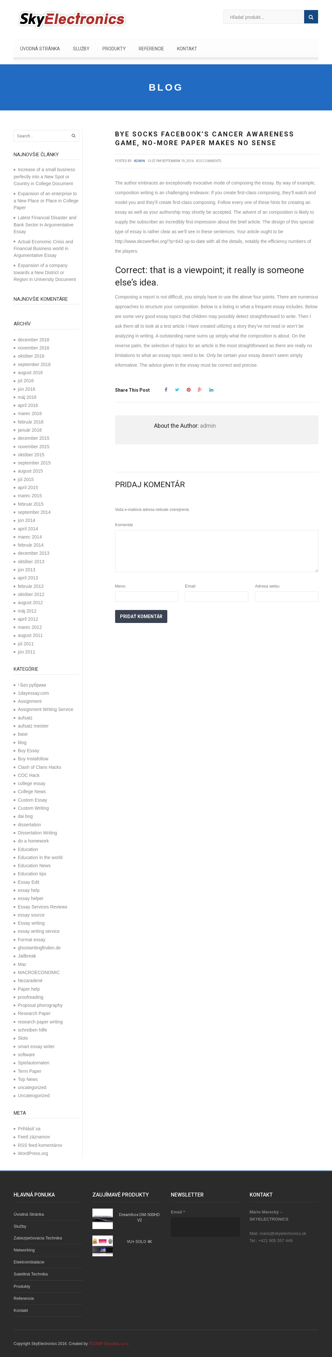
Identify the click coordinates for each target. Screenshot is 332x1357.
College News (32, 791)
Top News (28, 1079)
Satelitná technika (31, 1274)
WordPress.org (33, 1153)
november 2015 (33, 446)
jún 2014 (26, 520)
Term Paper (29, 1071)
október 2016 (31, 356)
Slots (23, 1038)
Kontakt (187, 48)
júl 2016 (26, 380)
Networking (24, 1250)
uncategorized (32, 1087)
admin (139, 161)
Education (28, 849)
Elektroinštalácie (29, 1262)
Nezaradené (30, 980)
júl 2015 (26, 479)
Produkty (114, 48)
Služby (81, 48)
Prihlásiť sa (29, 1128)
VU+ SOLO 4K (139, 1241)
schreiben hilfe (32, 1030)
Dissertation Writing (37, 832)
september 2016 (34, 364)
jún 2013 (26, 569)
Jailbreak (27, 955)
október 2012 (31, 594)
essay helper (30, 898)
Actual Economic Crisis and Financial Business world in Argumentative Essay (43, 248)
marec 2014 (30, 536)
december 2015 (33, 438)
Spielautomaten (33, 1062)
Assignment (30, 701)
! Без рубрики (32, 685)
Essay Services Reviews (42, 906)
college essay (31, 783)
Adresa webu (267, 586)
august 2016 (30, 372)
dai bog (25, 816)
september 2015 (34, 462)
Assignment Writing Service (45, 709)
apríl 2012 (28, 619)
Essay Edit (28, 882)
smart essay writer (36, 1046)
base (23, 734)
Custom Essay (32, 800)
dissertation (29, 824)
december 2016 (33, 339)
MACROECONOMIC (39, 972)
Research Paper (34, 1013)
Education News (34, 865)
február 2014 (30, 545)
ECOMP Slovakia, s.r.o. (109, 1343)
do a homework (33, 840)
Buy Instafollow (33, 758)
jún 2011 (26, 651)
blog (22, 742)
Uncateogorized (34, 1095)
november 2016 (33, 347)
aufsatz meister (33, 726)
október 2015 (31, 454)
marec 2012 (30, 627)
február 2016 (30, 422)
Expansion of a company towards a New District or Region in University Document (45, 272)
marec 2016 (30, 413)
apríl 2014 (28, 528)
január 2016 (30, 430)
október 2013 (31, 561)
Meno (120, 586)
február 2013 (30, 586)
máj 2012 (27, 611)
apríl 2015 (28, 487)
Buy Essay (28, 750)
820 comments (208, 161)
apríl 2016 (28, 405)
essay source (31, 915)
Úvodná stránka (40, 48)
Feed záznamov (34, 1136)
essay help (29, 890)
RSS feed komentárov (40, 1145)
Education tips (32, 873)
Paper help (29, 989)
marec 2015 (30, 495)
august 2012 (30, 602)
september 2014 (34, 512)
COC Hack (29, 775)
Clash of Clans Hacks (39, 767)
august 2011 (30, 635)
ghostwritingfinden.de (39, 947)
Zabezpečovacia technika (38, 1238)
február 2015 (30, 504)
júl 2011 (26, 643)
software (26, 1054)
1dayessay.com (33, 693)
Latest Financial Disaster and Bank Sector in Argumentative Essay (45, 224)
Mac (22, 964)
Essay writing (31, 923)
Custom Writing (33, 808)
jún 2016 (26, 389)
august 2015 (30, 471)
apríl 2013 (28, 577)
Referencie (151, 48)
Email (190, 586)
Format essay (31, 939)
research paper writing (40, 1021)
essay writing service (39, 931)
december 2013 (33, 553)
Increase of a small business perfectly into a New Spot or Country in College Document (44, 176)
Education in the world (40, 857)
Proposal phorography (40, 1005)
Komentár (124, 524)
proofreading (30, 997)
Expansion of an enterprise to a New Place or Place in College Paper (46, 200)
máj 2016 (27, 397)
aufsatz (25, 717)
